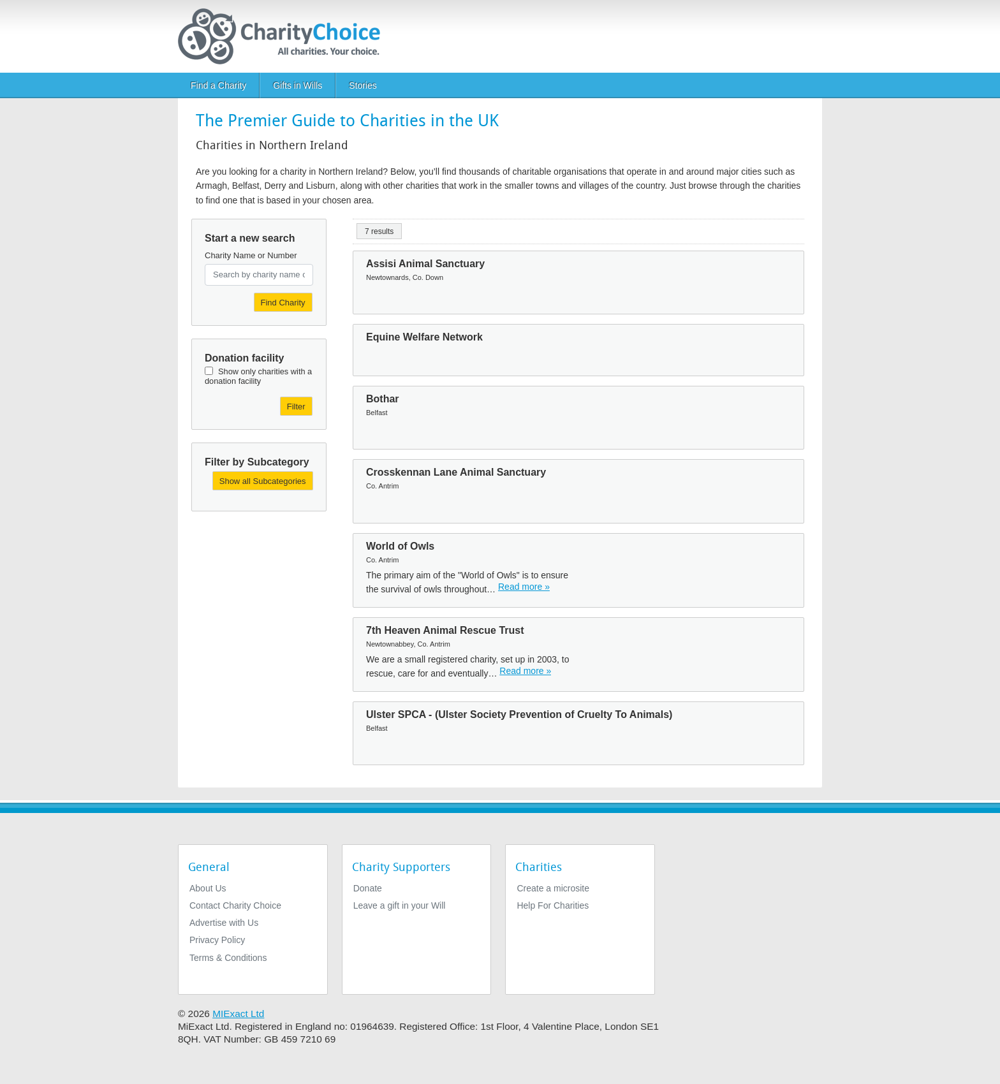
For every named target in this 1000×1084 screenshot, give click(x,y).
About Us (207, 888)
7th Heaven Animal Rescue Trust (445, 630)
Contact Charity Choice (235, 905)
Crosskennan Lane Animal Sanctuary (456, 472)
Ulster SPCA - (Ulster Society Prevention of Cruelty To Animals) (519, 714)
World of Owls (400, 546)
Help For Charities (553, 905)
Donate (367, 888)
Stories (363, 85)
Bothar (382, 398)
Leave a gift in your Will (399, 905)
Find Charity (283, 302)
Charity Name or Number (251, 255)
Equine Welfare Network (424, 337)
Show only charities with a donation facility (258, 376)
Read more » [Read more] (524, 587)
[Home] (284, 36)
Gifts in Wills (297, 85)
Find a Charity (218, 85)
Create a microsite (553, 888)
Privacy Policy (217, 940)
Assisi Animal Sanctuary (425, 263)
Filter (296, 406)
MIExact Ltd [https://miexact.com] (238, 1013)
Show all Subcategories (262, 481)
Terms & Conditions (228, 958)
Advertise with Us (223, 923)
